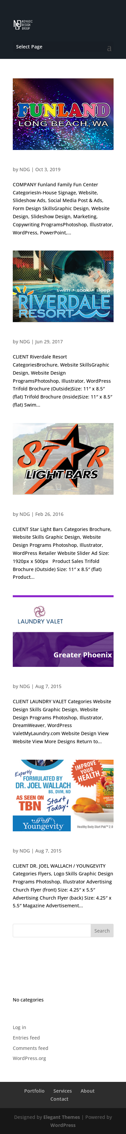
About (88, 1091)
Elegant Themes (61, 1117)
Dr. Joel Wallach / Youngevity (44, 844)
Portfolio (34, 1091)
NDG (24, 169)
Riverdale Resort (31, 335)
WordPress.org (29, 1058)
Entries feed (26, 1037)
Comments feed (30, 1048)
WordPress (63, 1125)
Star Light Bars (29, 507)
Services (62, 1091)
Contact (59, 1099)
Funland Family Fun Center (42, 162)
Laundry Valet (28, 679)
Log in (19, 1027)
